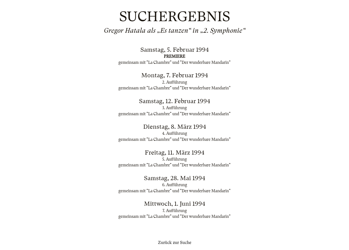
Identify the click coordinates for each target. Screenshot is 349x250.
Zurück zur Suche (174, 242)
